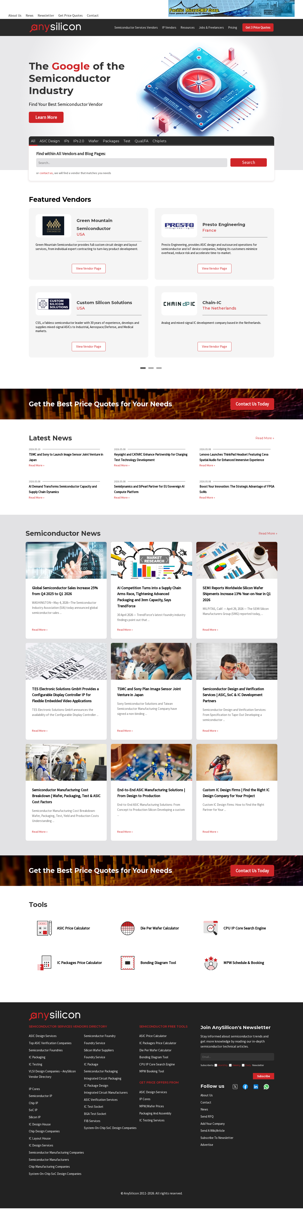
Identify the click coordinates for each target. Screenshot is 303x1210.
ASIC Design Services (43, 1038)
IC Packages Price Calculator (157, 1045)
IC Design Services (41, 1147)
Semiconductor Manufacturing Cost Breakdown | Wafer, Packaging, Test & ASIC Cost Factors (66, 795)
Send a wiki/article (213, 1132)
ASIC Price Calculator (153, 1038)
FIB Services (92, 1122)
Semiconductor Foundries (46, 1052)
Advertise (207, 1146)
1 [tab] (143, 367)
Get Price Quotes (70, 15)
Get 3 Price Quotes (258, 27)
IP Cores (144, 1101)
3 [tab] (159, 367)
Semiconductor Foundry (100, 1038)
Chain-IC (212, 302)
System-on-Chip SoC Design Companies (55, 1175)
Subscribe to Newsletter (217, 1139)
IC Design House (40, 1126)
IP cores (34, 1090)
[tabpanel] (151, 285)
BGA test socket (95, 1115)
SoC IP (33, 1112)
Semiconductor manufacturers (49, 1161)
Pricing (232, 27)
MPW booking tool (151, 1073)
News (29, 15)
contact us (46, 173)
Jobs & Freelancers (211, 27)
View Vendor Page (88, 268)
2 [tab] (151, 367)
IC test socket (93, 1108)
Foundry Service (94, 1045)
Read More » (36, 465)
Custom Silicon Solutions (105, 302)
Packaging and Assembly (155, 1115)
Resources (188, 27)
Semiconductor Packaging (101, 1073)
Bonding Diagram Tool (153, 1059)
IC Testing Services (152, 1122)
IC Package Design (96, 1087)
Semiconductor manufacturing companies (56, 1154)
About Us (14, 15)
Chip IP (33, 1105)
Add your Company (213, 1125)
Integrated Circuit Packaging (102, 1080)
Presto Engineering (224, 224)
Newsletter (46, 15)
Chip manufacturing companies (49, 1168)
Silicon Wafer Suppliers (99, 1052)
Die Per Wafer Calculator (155, 1052)
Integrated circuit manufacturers (106, 1094)
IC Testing (35, 1066)
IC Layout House (40, 1140)
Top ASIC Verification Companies (50, 1045)
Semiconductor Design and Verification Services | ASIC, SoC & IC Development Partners (233, 694)
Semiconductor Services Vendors (136, 27)
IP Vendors (169, 27)
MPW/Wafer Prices (151, 1108)
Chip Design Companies (44, 1133)
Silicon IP (35, 1119)
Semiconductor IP (40, 1098)
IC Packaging (37, 1059)
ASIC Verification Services (101, 1101)
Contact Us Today (252, 403)
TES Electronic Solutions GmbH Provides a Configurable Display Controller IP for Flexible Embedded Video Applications (65, 694)
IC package (91, 1066)
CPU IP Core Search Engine (157, 1066)
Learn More (46, 117)
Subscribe (263, 1078)
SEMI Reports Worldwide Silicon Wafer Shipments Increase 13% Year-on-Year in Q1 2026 (237, 593)
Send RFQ (207, 1118)
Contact (93, 15)
